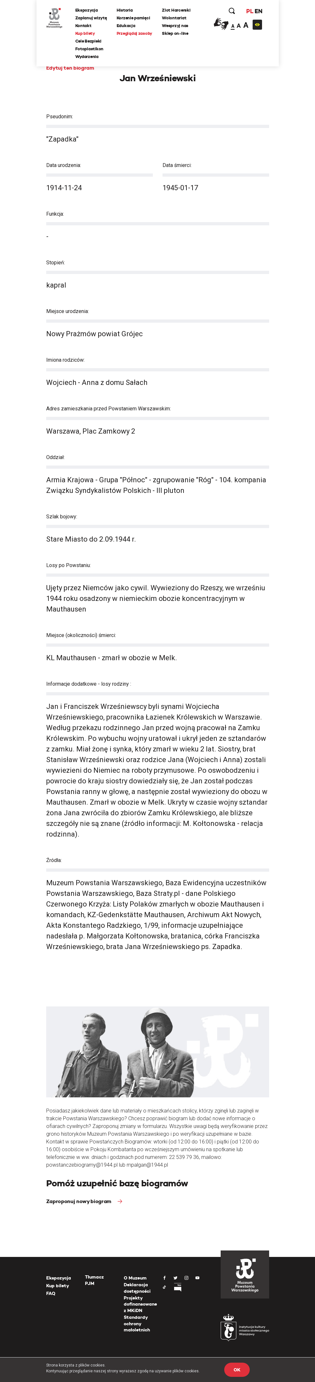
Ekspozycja (86, 10)
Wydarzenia (87, 56)
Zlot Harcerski (176, 10)
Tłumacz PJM (94, 1280)
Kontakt (83, 25)
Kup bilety (85, 33)
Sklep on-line (175, 33)
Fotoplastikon (89, 49)
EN (258, 11)
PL (249, 11)
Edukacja (126, 25)
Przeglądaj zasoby (134, 33)
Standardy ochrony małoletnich (137, 1323)
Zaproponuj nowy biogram (79, 1201)
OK (237, 1370)
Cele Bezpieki (88, 41)
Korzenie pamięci (133, 18)
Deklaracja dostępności (137, 1288)
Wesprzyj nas (175, 25)
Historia (125, 10)
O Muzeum (135, 1278)
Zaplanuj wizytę (91, 18)
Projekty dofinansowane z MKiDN (140, 1304)
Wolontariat (174, 18)
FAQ (50, 1293)
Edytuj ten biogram (70, 67)
